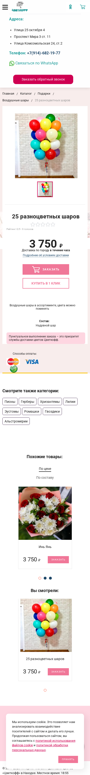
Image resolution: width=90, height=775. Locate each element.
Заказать (46, 269)
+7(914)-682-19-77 (43, 53)
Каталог (26, 93)
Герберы (27, 402)
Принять (68, 759)
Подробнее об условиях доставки (46, 255)
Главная (8, 93)
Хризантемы (50, 402)
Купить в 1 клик (45, 283)
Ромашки (31, 411)
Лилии (70, 402)
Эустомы (12, 411)
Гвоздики (52, 411)
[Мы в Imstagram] (72, 9)
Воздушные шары (15, 100)
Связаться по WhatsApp (33, 63)
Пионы (10, 402)
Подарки (44, 93)
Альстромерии (16, 421)
